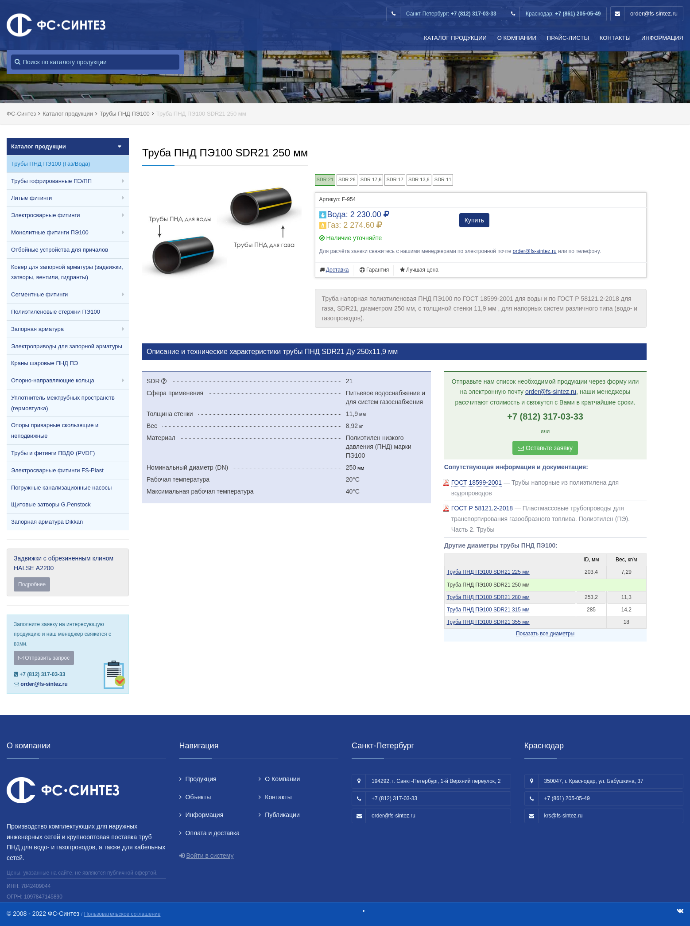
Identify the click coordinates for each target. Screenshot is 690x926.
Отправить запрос (44, 658)
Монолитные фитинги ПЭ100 (50, 232)
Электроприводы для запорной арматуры (66, 346)
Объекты (198, 797)
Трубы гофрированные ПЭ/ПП (51, 181)
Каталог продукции (455, 38)
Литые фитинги (31, 198)
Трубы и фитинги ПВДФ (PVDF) (53, 453)
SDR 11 (443, 179)
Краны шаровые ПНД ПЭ (44, 363)
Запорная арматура (37, 329)
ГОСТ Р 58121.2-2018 (482, 508)
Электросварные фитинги (45, 215)
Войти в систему (209, 855)
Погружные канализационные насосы (61, 487)
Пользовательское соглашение (122, 914)
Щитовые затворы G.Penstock (51, 504)
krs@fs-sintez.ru (563, 816)
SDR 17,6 (371, 179)
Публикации (282, 814)
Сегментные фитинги (39, 294)
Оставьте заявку (545, 447)
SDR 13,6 (419, 179)
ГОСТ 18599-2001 (476, 482)
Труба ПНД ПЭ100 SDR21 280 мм (488, 597)
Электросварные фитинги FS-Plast (57, 470)
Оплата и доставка (213, 833)
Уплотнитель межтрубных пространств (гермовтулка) (63, 403)
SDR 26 (347, 179)
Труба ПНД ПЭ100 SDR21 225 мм (488, 572)
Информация (662, 38)
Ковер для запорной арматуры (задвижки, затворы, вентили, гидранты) (67, 272)
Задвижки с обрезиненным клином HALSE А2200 (68, 573)
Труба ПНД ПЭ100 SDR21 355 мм (488, 622)
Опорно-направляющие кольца (52, 380)
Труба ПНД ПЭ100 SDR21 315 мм (488, 610)
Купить (474, 220)
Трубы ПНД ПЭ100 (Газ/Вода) (50, 163)
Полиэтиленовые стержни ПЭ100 (55, 311)
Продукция (201, 778)
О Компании (516, 38)
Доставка (337, 270)
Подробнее (32, 584)
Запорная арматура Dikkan (47, 521)
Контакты (615, 38)
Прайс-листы (568, 38)
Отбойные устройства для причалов (59, 249)
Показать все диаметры (545, 633)
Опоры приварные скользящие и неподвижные (54, 430)
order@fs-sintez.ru (654, 13)
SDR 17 (394, 179)
